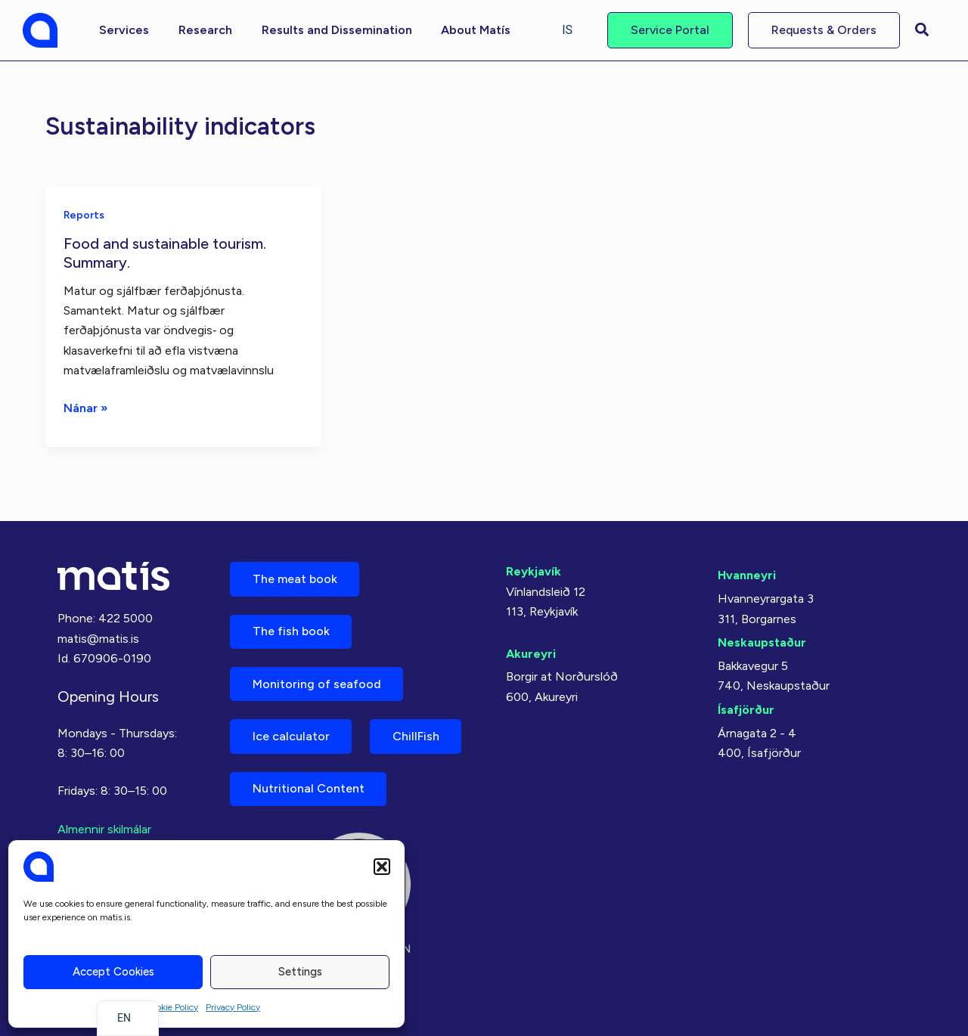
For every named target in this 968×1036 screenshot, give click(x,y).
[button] (381, 866)
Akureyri (531, 651)
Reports (84, 214)
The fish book (291, 629)
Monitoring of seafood (317, 682)
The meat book (295, 576)
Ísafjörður (746, 706)
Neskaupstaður (762, 639)
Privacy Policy (233, 1007)
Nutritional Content (309, 788)
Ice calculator (291, 735)
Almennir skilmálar (104, 826)
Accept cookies (113, 972)
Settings (300, 972)
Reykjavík (533, 569)
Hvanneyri (747, 573)
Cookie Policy (171, 1007)
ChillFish (416, 735)
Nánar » (86, 407)
